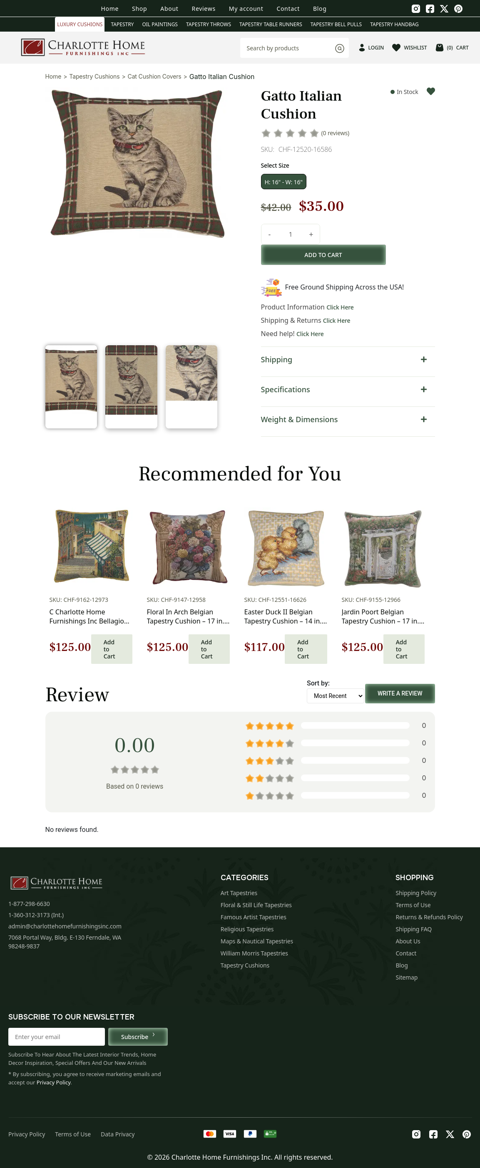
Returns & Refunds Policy (429, 917)
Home (110, 8)
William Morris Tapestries (254, 953)
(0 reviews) (335, 133)
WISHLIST (409, 48)
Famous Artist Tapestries (253, 917)
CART (452, 48)
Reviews (204, 8)
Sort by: (318, 683)
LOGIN (371, 48)
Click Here (340, 307)
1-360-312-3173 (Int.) (36, 915)
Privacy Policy (54, 1082)
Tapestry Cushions (94, 76)
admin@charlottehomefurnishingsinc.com (65, 926)
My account (246, 8)
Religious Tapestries (247, 929)
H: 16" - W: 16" (284, 182)
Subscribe (138, 1036)
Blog (320, 8)
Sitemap (406, 977)
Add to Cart (109, 649)
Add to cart (323, 255)
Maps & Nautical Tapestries (257, 941)
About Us (407, 941)
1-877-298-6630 (29, 904)
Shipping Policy (415, 893)
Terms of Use (412, 905)
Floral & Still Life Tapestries (256, 905)
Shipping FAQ (413, 929)
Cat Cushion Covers (155, 76)
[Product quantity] (290, 234)
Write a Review (400, 693)
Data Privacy (117, 1134)
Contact (288, 8)
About (169, 8)
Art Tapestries (239, 893)
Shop (139, 8)
